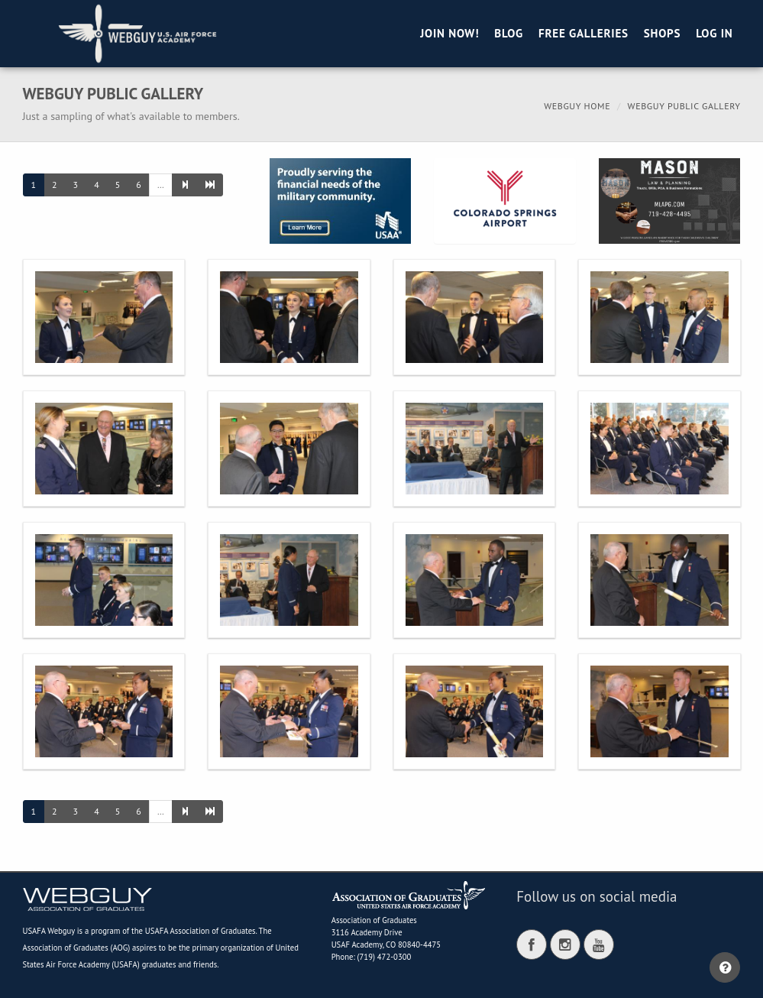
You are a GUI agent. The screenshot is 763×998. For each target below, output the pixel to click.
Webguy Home (577, 106)
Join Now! (449, 33)
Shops (662, 33)
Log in (714, 33)
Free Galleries (583, 33)
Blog (508, 33)
